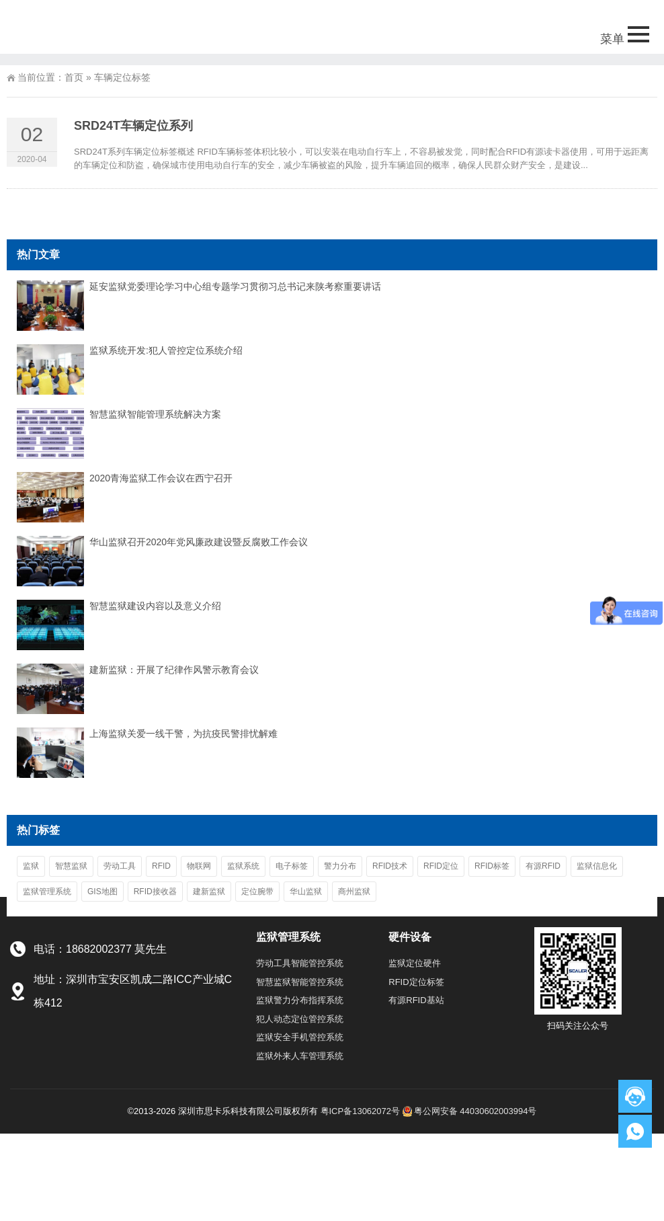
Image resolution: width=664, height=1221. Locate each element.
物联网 (199, 866)
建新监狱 (209, 891)
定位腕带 (257, 891)
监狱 (31, 866)
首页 (74, 77)
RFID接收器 (155, 891)
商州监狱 (354, 891)
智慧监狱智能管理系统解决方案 (155, 414)
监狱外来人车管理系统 (299, 1056)
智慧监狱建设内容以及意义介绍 (155, 605)
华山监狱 (306, 891)
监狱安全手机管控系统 (299, 1037)
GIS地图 (102, 891)
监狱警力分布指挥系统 (299, 1000)
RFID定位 (440, 866)
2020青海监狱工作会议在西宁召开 (161, 478)
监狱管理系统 (47, 891)
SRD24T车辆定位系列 (133, 125)
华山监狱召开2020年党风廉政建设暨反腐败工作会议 (198, 542)
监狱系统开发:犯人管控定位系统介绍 (166, 350)
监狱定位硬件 (414, 963)
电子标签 (292, 866)
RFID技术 (389, 866)
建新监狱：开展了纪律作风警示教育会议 (174, 669)
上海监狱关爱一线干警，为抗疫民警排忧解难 (183, 733)
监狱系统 (243, 866)
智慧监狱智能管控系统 (299, 982)
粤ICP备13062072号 (361, 1111)
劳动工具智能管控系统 (299, 963)
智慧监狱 (71, 866)
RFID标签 (491, 866)
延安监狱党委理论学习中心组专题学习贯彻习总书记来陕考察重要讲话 (235, 286)
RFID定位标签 (416, 982)
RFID (161, 866)
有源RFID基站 (416, 1000)
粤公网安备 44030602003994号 (470, 1111)
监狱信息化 (597, 866)
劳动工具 (119, 866)
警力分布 (340, 866)
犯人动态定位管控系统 (299, 1019)
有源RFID (543, 866)
